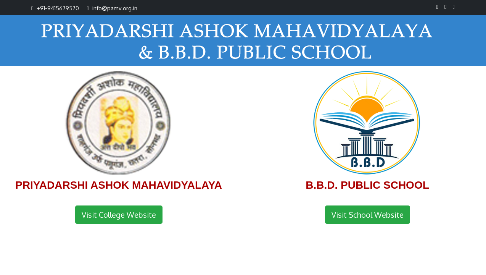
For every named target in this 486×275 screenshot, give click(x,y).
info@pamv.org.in (114, 8)
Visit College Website (119, 215)
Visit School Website (368, 215)
